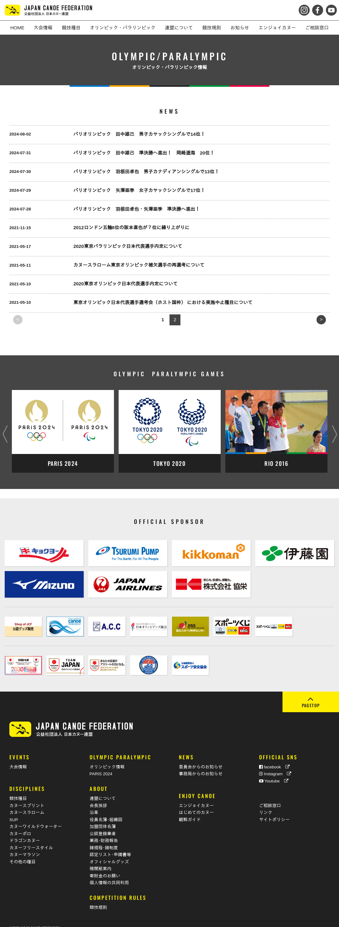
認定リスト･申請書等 (110, 847)
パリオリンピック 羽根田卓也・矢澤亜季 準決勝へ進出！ (136, 209)
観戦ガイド (190, 812)
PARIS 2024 (101, 766)
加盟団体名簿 (103, 819)
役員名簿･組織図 (106, 812)
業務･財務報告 (104, 833)
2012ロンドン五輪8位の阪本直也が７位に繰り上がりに (131, 227)
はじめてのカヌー (196, 805)
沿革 (94, 805)
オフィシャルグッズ (109, 854)
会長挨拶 (98, 798)
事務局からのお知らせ (201, 766)
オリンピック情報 (107, 759)
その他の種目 (22, 854)
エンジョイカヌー (196, 798)
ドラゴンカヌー (24, 833)
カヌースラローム (26, 805)
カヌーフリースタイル (31, 840)
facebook (274, 759)
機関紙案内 (100, 861)
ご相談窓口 (270, 798)
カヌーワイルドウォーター (35, 819)
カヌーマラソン (24, 847)
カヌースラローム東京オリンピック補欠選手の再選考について (138, 265)
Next (334, 428)
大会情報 (18, 759)
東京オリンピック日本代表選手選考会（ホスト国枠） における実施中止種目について (163, 302)
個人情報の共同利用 (109, 875)
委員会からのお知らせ (201, 759)
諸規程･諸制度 (104, 840)
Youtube (274, 773)
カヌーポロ (20, 826)
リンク (265, 805)
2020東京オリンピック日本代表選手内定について (125, 283)
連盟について (103, 791)
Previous (5, 428)
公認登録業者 (103, 826)
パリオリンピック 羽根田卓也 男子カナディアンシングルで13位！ (146, 171)
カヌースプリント (26, 798)
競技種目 (18, 791)
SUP (13, 812)
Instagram (275, 766)
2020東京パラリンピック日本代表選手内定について (127, 246)
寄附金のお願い (105, 868)
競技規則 (98, 900)
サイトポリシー (274, 812)
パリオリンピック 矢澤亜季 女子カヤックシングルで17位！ (139, 190)
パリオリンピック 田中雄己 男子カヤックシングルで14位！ (139, 134)
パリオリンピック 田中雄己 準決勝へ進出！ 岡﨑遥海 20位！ (143, 152)
